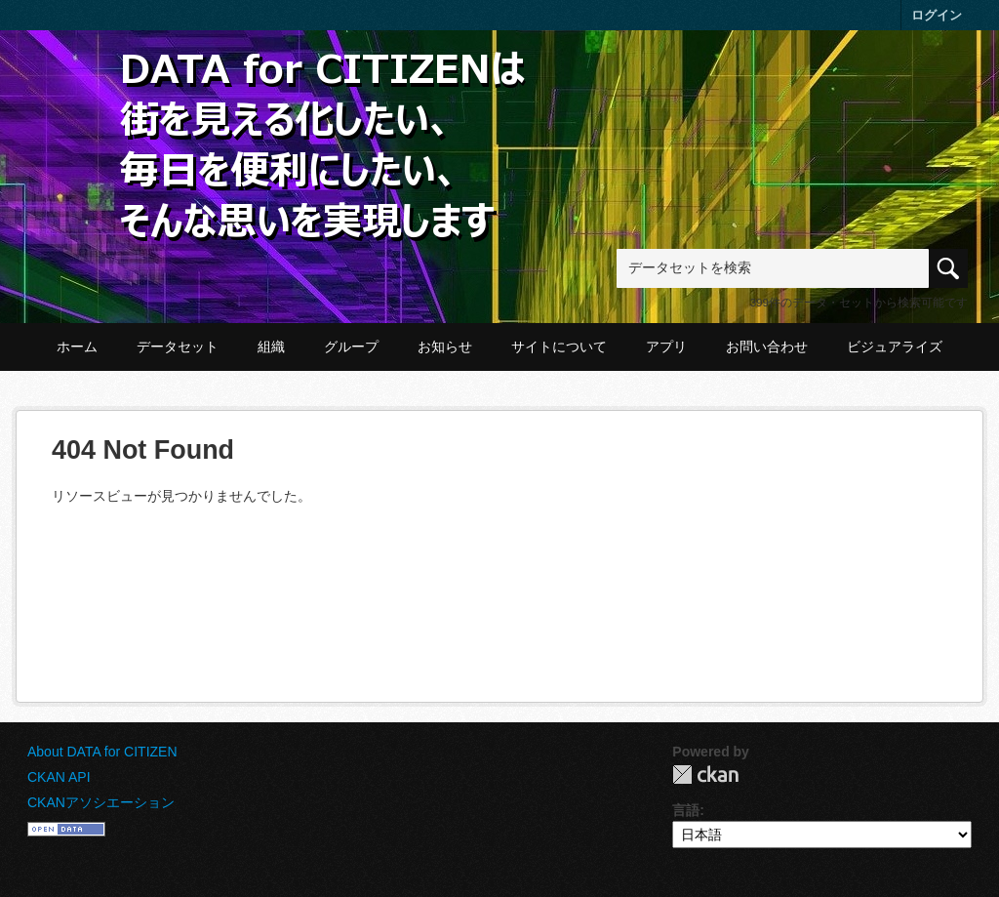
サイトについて (559, 346)
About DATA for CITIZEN (102, 751)
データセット (178, 346)
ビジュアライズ (894, 346)
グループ (351, 346)
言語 (685, 810)
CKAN (705, 774)
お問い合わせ (767, 346)
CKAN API (59, 777)
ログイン (936, 15)
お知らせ (445, 346)
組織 (271, 346)
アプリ (666, 346)
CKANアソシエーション (101, 802)
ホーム (77, 346)
